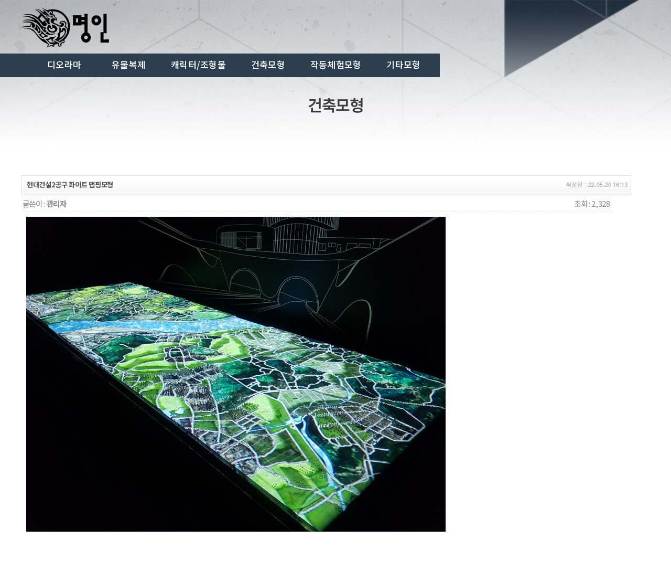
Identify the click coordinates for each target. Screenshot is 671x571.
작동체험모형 (336, 64)
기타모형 (403, 64)
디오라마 (64, 64)
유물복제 (129, 64)
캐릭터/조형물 (198, 64)
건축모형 (268, 64)
